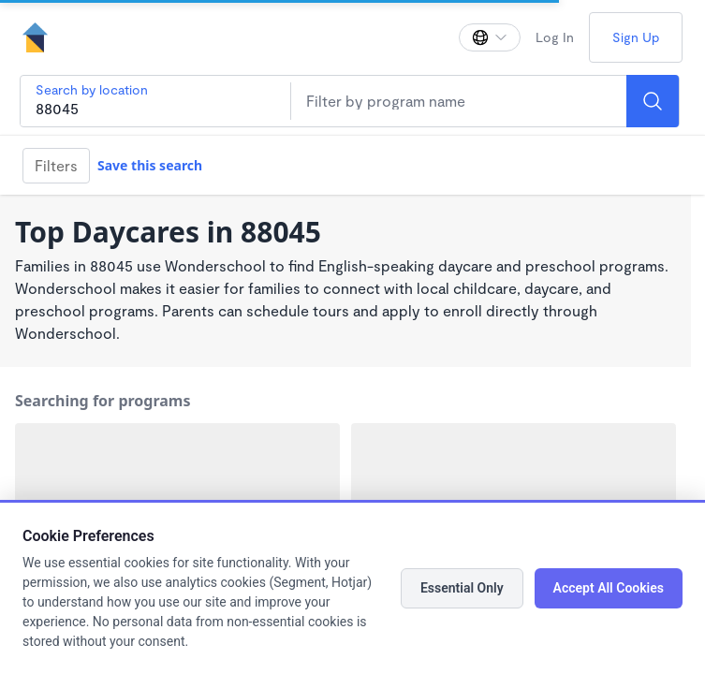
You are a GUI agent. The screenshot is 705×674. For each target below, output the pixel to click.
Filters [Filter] (56, 165)
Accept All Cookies (608, 587)
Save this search (149, 165)
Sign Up (635, 37)
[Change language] (490, 37)
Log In (555, 37)
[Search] (652, 101)
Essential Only (462, 587)
